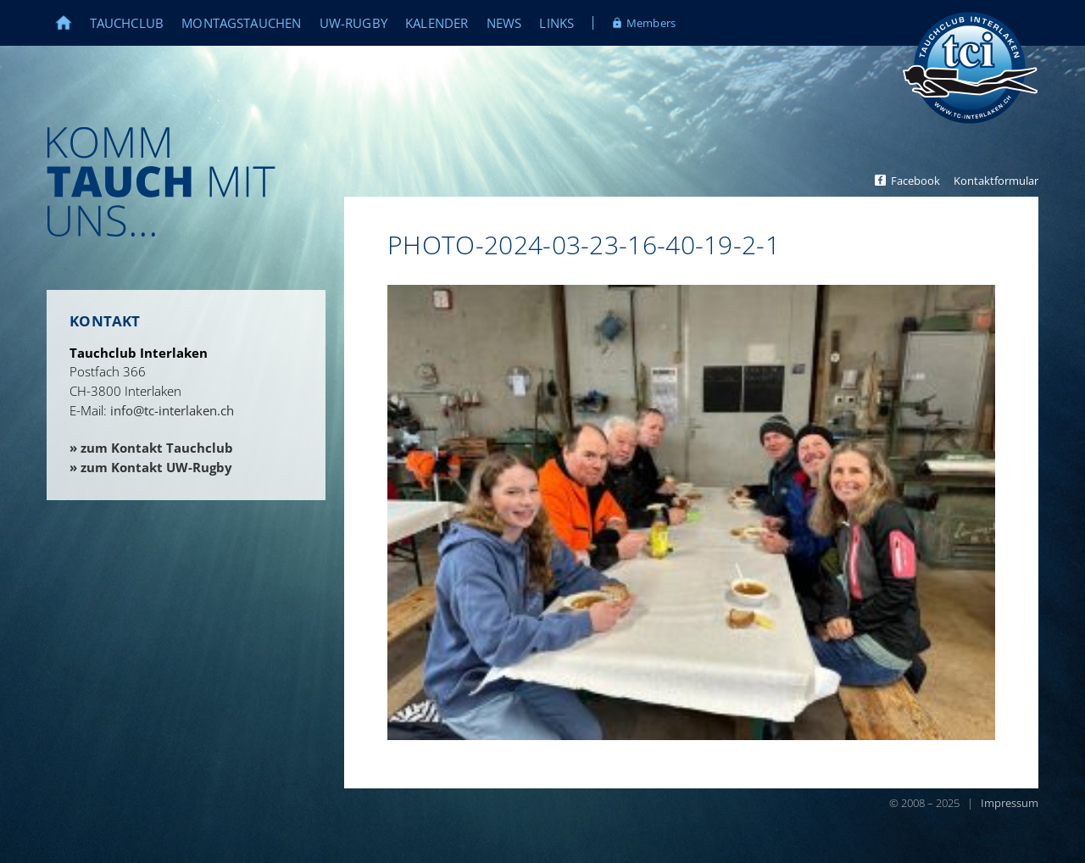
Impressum (1009, 802)
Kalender (436, 22)
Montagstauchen (241, 22)
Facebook (915, 180)
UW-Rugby (353, 22)
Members (651, 23)
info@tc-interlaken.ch (172, 410)
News (504, 22)
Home (72, 23)
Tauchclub (127, 22)
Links (556, 22)
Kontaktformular (996, 180)
